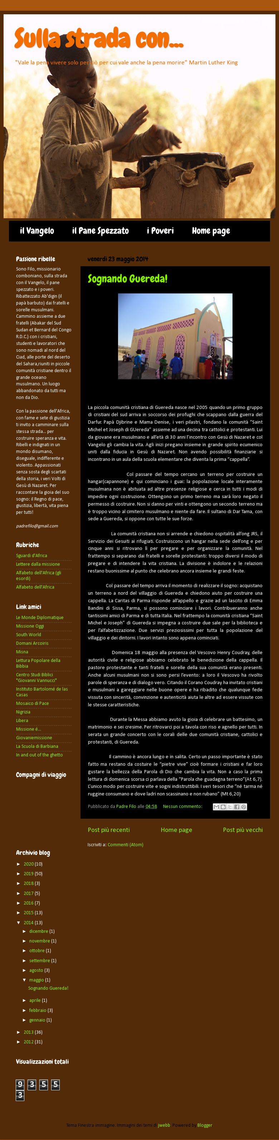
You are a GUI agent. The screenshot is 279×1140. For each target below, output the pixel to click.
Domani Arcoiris (32, 643)
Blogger (204, 1125)
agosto (36, 970)
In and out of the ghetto (39, 755)
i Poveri (160, 231)
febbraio (38, 1010)
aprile (35, 1000)
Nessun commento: (183, 806)
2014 (29, 923)
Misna (22, 652)
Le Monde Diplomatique (40, 617)
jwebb (164, 1125)
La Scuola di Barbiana (37, 746)
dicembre (39, 931)
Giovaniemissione (34, 738)
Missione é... (28, 729)
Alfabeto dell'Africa (35, 587)
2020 (29, 864)
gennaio (37, 1020)
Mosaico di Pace (32, 703)
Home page (211, 231)
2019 (29, 874)
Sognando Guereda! (127, 279)
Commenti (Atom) (125, 845)
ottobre (37, 951)
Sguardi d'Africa (31, 556)
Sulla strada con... (98, 39)
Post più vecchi (243, 830)
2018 (29, 883)
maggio (37, 980)
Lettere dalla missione (38, 564)
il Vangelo (37, 231)
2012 (29, 1042)
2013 (29, 1032)
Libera (22, 720)
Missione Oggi (30, 626)
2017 (29, 893)
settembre (40, 961)
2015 (29, 913)
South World (28, 635)
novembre (40, 941)
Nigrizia (23, 712)
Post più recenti (109, 830)
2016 (29, 903)
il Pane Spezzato (100, 231)
